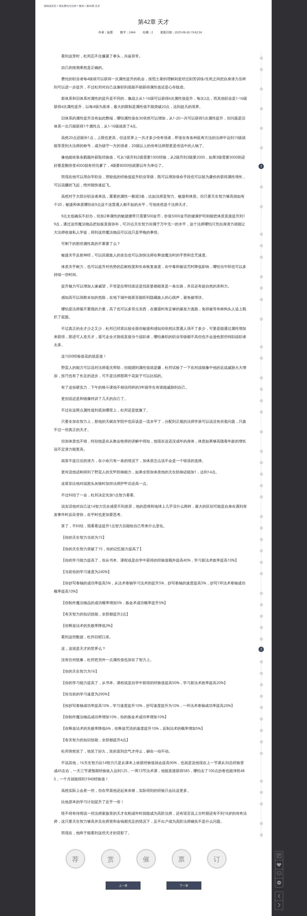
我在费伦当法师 (67, 6)
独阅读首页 (50, 6)
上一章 (123, 885)
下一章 (184, 885)
